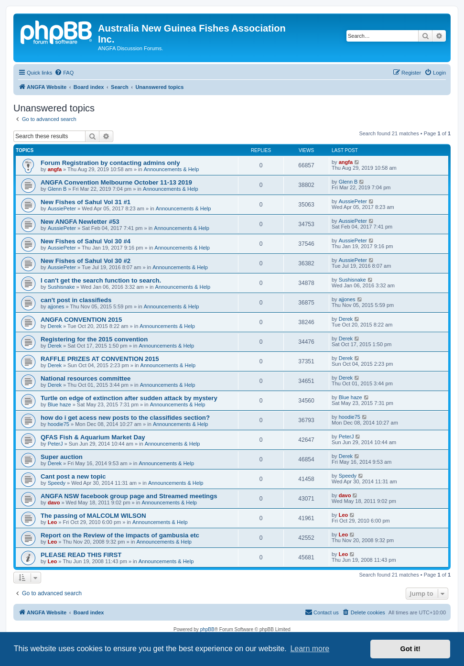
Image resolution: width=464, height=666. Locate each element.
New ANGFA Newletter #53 (80, 221)
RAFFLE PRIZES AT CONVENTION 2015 (100, 358)
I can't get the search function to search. (101, 280)
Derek (55, 326)
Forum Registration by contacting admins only (110, 162)
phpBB (207, 629)
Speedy (56, 483)
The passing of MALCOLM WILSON (93, 515)
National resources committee (85, 378)
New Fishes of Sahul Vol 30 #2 (85, 260)
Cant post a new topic (73, 476)
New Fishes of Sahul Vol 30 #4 (85, 241)
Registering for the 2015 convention (94, 339)
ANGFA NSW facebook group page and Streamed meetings (129, 496)
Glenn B (57, 189)
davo (54, 502)
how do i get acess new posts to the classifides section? (125, 417)
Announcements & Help (171, 169)
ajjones (56, 306)
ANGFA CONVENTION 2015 (81, 319)
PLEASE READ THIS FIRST (81, 554)
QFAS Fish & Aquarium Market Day (93, 437)
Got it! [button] (410, 649)
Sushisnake (61, 287)
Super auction (62, 456)
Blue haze (59, 404)
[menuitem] (64, 72)
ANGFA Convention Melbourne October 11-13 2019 (116, 182)
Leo (52, 522)
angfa (55, 169)
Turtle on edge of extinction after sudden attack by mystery (129, 398)
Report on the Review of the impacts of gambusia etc (120, 535)
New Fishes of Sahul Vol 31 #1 (85, 202)
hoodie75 (58, 424)
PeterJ (55, 444)
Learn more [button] (309, 648)
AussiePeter (62, 208)
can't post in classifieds (76, 300)
